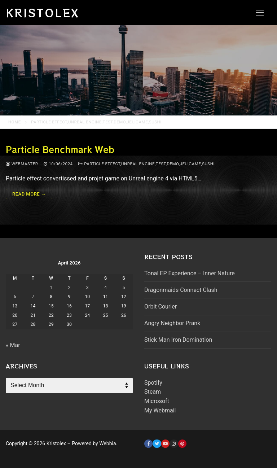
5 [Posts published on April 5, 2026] (123, 287)
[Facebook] (148, 443)
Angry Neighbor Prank (172, 323)
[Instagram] (174, 443)
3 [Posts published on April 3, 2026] (87, 287)
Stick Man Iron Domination (178, 339)
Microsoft (156, 401)
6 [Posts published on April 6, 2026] (15, 296)
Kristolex (42, 12)
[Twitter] (157, 443)
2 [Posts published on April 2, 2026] (69, 287)
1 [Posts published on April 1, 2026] (51, 287)
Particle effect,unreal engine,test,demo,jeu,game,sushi (146, 163)
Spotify (153, 382)
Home (14, 121)
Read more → (29, 194)
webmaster (22, 163)
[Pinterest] (182, 443)
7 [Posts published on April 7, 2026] (33, 296)
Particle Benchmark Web (60, 149)
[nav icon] (259, 12)
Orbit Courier (160, 306)
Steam (152, 391)
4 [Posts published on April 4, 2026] (105, 287)
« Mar (13, 345)
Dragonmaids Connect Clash (180, 290)
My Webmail (160, 410)
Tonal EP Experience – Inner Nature (189, 273)
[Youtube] (165, 443)
